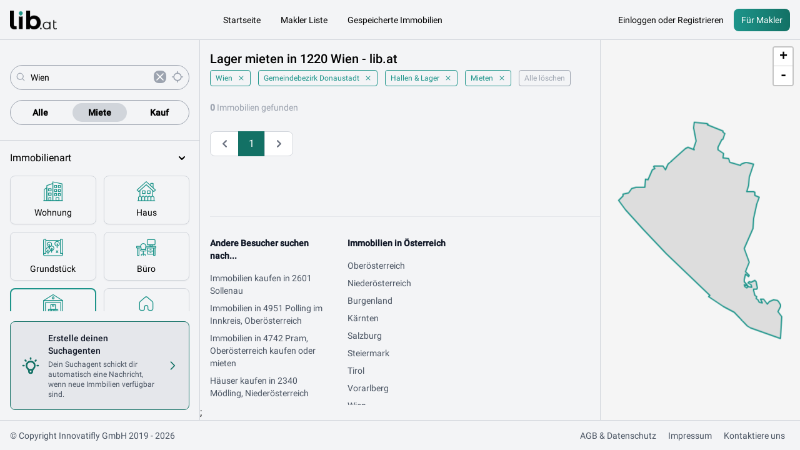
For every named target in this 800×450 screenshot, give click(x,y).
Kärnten (363, 318)
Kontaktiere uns (754, 436)
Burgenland (370, 301)
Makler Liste (304, 20)
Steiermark (368, 353)
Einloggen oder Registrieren (671, 20)
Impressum (690, 436)
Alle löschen (544, 78)
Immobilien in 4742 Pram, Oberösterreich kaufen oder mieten (263, 350)
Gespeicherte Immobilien (395, 20)
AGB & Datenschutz (618, 436)
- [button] (783, 75)
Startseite (242, 20)
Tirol (356, 371)
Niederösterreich (379, 283)
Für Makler (761, 20)
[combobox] (90, 77)
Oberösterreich (376, 266)
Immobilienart (99, 158)
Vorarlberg (368, 388)
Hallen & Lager (421, 78)
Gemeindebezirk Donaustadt (318, 78)
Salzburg (365, 336)
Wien (230, 78)
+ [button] (783, 57)
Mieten (488, 78)
